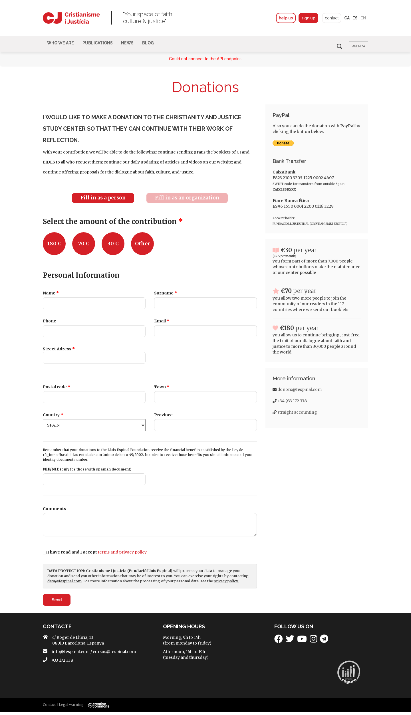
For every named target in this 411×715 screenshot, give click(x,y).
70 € (83, 248)
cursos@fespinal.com (114, 654)
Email (161, 325)
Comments (54, 511)
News (134, 46)
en (363, 18)
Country (53, 418)
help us (286, 18)
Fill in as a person (103, 202)
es (355, 18)
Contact (49, 708)
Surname (165, 297)
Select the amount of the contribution (113, 225)
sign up (308, 18)
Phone (49, 325)
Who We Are (62, 46)
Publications (102, 46)
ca (347, 18)
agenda (358, 46)
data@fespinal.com (64, 584)
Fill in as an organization (187, 202)
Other (142, 248)
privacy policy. (226, 584)
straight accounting (297, 416)
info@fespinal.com (71, 654)
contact (332, 18)
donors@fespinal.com (299, 393)
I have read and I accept (97, 555)
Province (163, 418)
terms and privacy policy (122, 555)
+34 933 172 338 (292, 405)
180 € (54, 248)
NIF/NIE (87, 472)
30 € (113, 248)
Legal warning (71, 708)
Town (161, 390)
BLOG (158, 46)
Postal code (56, 390)
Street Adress (59, 353)
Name (51, 297)
